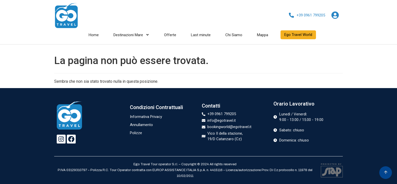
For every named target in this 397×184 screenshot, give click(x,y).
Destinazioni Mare (131, 34)
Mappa (262, 35)
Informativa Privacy (146, 116)
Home (94, 35)
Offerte (170, 35)
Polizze (136, 133)
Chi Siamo (233, 35)
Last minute (201, 35)
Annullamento (141, 124)
